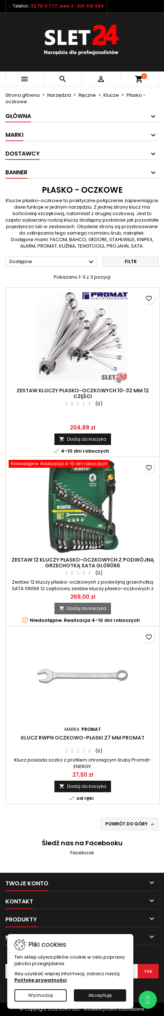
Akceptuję (100, 995)
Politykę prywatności (40, 980)
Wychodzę (40, 995)
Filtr (131, 261)
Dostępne (52, 262)
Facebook (82, 852)
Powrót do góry (130, 824)
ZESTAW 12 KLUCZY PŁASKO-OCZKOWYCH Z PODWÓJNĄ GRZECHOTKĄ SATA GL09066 (83, 562)
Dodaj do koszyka (82, 439)
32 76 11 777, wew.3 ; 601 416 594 (67, 6)
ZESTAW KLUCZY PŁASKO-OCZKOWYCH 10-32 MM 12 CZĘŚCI (83, 393)
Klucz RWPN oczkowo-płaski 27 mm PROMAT (83, 737)
